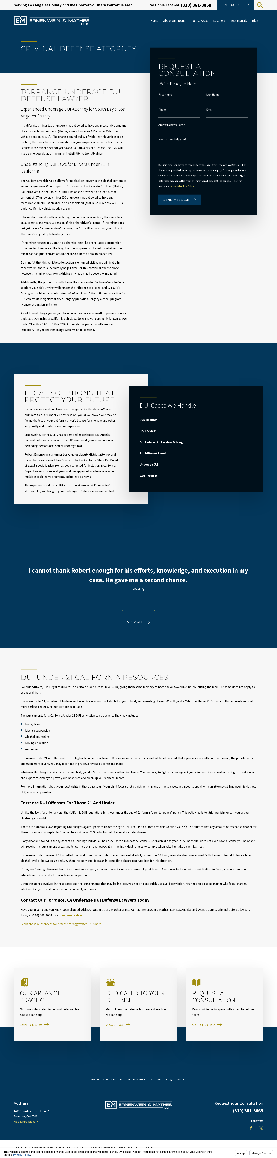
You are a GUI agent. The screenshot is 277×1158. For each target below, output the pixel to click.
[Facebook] (251, 1128)
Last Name (212, 94)
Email (209, 109)
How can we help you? (172, 139)
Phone (162, 109)
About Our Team (113, 1079)
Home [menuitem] (154, 21)
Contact (181, 1079)
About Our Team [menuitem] (174, 21)
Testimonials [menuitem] (239, 21)
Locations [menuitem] (219, 21)
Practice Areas (136, 1079)
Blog (169, 1079)
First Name (165, 94)
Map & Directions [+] (26, 1122)
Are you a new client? (171, 124)
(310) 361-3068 (196, 5)
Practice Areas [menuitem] (199, 21)
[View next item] (154, 609)
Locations (156, 1079)
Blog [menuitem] (255, 21)
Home (95, 1079)
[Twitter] (261, 1128)
